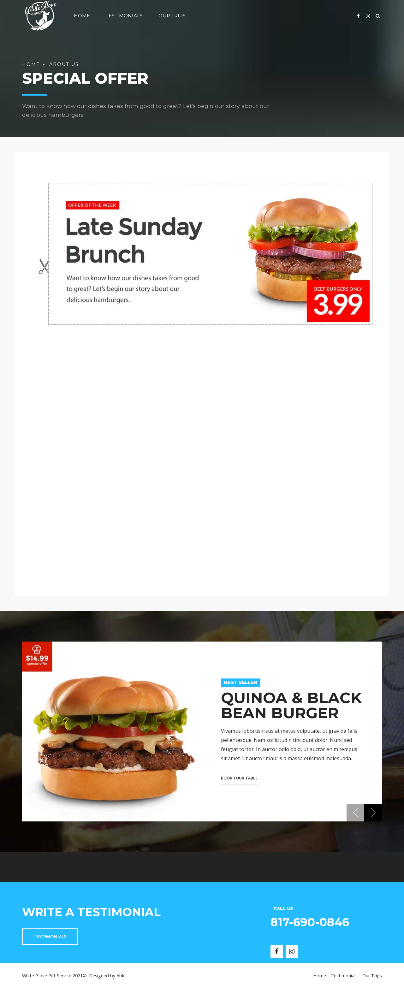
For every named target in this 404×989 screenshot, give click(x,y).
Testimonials (124, 16)
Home (82, 16)
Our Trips (172, 16)
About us (64, 64)
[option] (202, 731)
